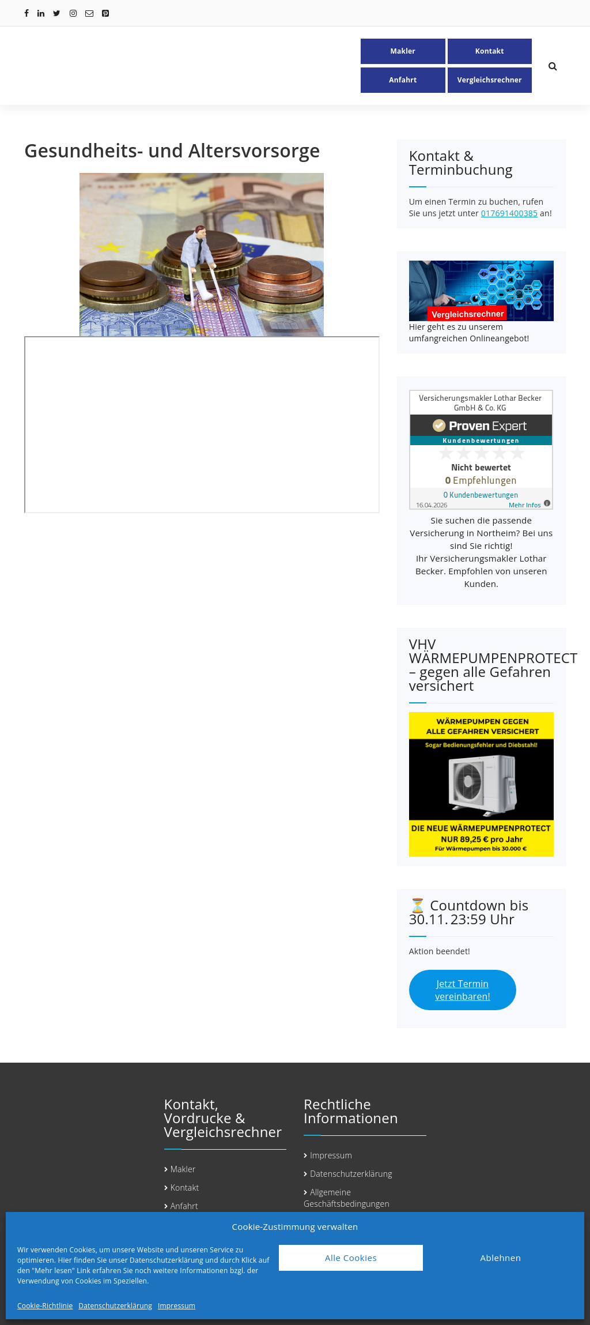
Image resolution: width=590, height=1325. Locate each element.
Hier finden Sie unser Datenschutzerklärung (130, 1260)
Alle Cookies (351, 1257)
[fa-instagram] (73, 12)
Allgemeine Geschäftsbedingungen (346, 1198)
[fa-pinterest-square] (105, 12)
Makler (403, 51)
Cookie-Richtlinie (45, 1306)
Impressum (176, 1306)
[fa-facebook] (26, 12)
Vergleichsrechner (489, 80)
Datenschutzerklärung (115, 1306)
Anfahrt (403, 80)
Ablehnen (501, 1257)
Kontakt (489, 51)
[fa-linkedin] (40, 12)
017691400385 (509, 213)
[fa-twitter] (56, 12)
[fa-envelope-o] (89, 12)
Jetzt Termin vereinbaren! (462, 990)
